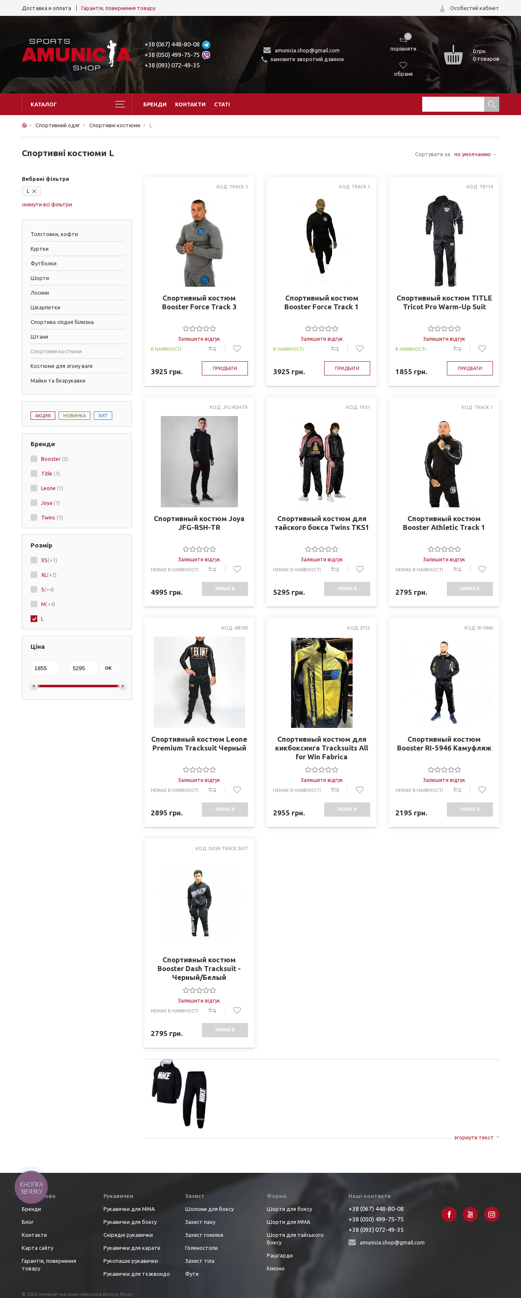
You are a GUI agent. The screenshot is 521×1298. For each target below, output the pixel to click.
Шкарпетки (45, 307)
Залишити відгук (199, 339)
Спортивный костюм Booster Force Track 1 (321, 302)
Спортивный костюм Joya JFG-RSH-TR (199, 522)
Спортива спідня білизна (62, 322)
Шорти (40, 278)
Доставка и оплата (46, 8)
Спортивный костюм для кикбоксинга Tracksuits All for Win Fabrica (321, 748)
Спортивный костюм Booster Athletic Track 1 (444, 522)
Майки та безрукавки (58, 380)
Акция (43, 415)
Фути (192, 1274)
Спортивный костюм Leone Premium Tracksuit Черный (199, 743)
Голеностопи (201, 1248)
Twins (52, 517)
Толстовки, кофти (54, 234)
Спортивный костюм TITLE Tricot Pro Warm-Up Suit (444, 302)
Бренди (155, 104)
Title (50, 473)
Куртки (40, 249)
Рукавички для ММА (129, 1209)
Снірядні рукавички (128, 1235)
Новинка (74, 415)
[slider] (199, 328)
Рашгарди (280, 1255)
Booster (54, 459)
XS (49, 560)
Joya (50, 502)
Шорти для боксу (289, 1209)
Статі (222, 104)
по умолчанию (472, 154)
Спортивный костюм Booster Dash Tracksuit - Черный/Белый (199, 968)
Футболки (44, 263)
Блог (28, 1222)
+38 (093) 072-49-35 (172, 65)
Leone (52, 488)
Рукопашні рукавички (130, 1261)
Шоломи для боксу (209, 1209)
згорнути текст (474, 1137)
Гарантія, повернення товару (118, 8)
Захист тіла (199, 1261)
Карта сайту (37, 1248)
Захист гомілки (204, 1235)
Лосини (40, 293)
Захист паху (200, 1222)
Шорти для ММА (288, 1222)
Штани (39, 336)
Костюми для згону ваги (62, 366)
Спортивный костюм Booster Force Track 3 (199, 302)
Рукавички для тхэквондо (136, 1274)
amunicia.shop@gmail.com (307, 50)
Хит (103, 415)
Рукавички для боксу (130, 1222)
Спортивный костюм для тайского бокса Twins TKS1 (321, 522)
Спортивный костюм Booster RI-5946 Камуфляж (444, 743)
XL (49, 574)
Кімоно (276, 1268)
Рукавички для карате (131, 1248)
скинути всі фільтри (47, 204)
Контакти (190, 104)
